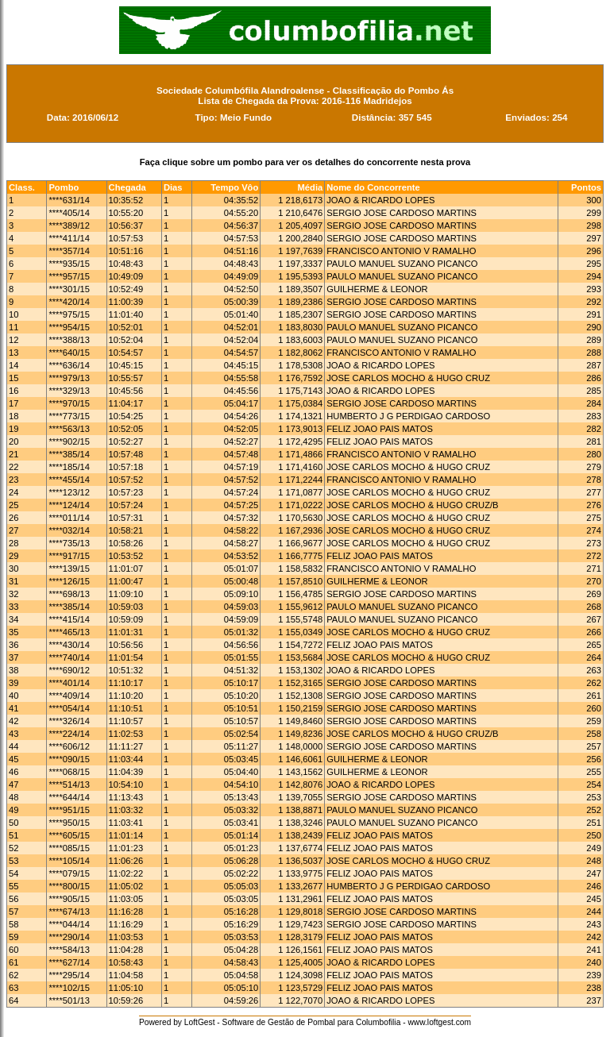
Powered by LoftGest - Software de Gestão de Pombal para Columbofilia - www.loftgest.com (305, 1022)
